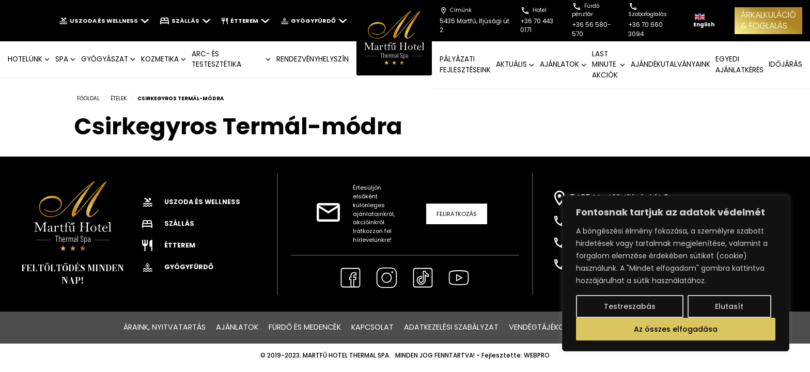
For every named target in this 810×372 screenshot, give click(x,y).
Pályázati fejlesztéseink (465, 64)
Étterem (246, 21)
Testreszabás (630, 306)
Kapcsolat (372, 327)
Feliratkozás (457, 214)
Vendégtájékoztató (549, 327)
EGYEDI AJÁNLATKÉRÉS (739, 64)
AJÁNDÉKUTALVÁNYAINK (670, 64)
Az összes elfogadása (676, 329)
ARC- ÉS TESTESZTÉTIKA (216, 59)
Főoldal (88, 98)
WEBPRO (537, 355)
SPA (61, 59)
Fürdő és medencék (305, 327)
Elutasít (729, 306)
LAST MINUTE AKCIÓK (605, 64)
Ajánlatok (237, 327)
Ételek (119, 98)
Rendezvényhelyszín (312, 59)
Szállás (185, 21)
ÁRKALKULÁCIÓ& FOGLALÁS (768, 20)
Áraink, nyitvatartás (164, 327)
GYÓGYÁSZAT (104, 59)
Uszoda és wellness (104, 21)
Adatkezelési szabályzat (451, 327)
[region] (675, 273)
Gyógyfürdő (314, 21)
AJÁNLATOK (559, 64)
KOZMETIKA (160, 59)
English (703, 20)
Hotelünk (25, 59)
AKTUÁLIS (511, 64)
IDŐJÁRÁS (785, 64)
